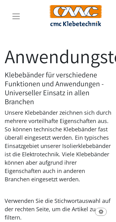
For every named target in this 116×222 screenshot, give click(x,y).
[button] (100, 212)
